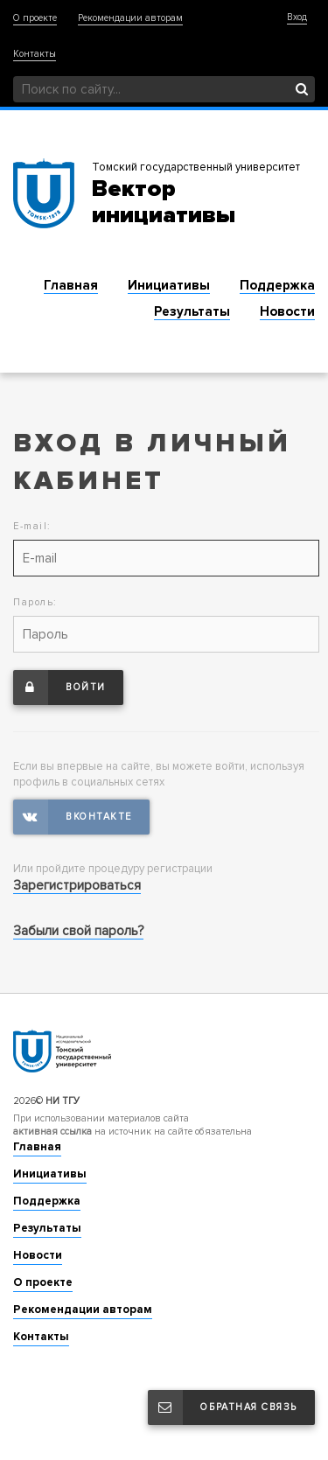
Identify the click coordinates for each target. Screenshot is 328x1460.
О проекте (35, 18)
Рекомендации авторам (130, 18)
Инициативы (169, 285)
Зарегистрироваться (77, 885)
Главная (71, 285)
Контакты (34, 53)
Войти (59, 687)
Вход (297, 17)
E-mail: (32, 526)
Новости (287, 311)
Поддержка (277, 285)
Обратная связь (222, 1407)
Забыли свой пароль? (78, 931)
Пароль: (35, 602)
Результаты (192, 311)
